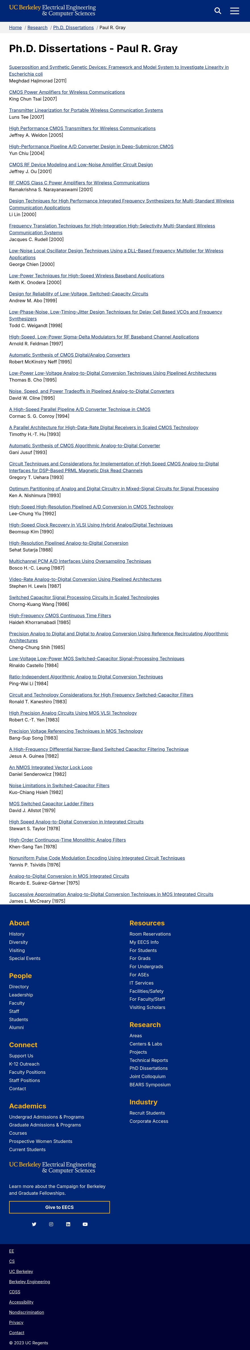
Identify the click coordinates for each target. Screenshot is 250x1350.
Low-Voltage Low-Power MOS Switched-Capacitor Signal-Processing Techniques (96, 658)
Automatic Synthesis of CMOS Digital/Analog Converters (69, 355)
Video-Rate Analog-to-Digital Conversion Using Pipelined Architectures (85, 579)
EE (11, 1251)
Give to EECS (59, 1207)
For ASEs (139, 975)
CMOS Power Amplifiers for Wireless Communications (67, 92)
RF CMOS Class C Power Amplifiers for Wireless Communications (79, 183)
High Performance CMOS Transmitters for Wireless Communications (82, 128)
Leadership (21, 995)
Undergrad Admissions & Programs (46, 1117)
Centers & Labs (146, 1044)
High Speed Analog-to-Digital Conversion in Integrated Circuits (76, 822)
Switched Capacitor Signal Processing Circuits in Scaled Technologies (84, 597)
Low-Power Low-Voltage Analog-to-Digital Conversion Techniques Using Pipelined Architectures (112, 373)
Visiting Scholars (147, 1007)
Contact (17, 1088)
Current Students (27, 1149)
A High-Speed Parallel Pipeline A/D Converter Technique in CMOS (80, 409)
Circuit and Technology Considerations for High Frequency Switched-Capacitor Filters (101, 695)
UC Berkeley (21, 1271)
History (16, 934)
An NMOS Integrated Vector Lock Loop (50, 767)
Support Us (21, 1056)
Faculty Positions (27, 1072)
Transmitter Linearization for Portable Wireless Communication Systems (86, 110)
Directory (19, 986)
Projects (138, 1052)
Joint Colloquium (148, 1076)
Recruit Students (147, 1113)
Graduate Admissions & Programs (45, 1125)
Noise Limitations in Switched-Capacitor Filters (59, 785)
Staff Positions (24, 1080)
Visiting (17, 950)
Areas (136, 1035)
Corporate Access (149, 1121)
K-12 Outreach (24, 1064)
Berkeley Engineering (29, 1281)
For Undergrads (146, 966)
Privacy (16, 1322)
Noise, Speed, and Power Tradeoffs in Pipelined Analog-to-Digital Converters (91, 391)
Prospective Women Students (40, 1141)
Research (38, 27)
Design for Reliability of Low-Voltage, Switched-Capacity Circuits (78, 294)
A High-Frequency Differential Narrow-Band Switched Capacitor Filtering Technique (99, 749)
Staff (14, 1011)
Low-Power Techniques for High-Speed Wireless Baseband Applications (86, 275)
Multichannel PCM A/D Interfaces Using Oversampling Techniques (80, 561)
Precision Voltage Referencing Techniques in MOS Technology (76, 731)
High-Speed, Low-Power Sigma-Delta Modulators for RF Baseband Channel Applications (104, 337)
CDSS (14, 1291)
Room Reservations (150, 934)
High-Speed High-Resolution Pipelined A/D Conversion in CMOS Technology (91, 507)
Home (15, 27)
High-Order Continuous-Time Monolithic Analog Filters (67, 840)
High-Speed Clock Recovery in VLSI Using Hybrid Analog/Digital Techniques (91, 525)
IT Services (142, 983)
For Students (143, 950)
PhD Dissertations (149, 1068)
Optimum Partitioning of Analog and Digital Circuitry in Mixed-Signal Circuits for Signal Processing (114, 488)
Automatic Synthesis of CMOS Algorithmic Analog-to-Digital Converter (84, 445)
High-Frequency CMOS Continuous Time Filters (60, 615)
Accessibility (21, 1302)
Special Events (24, 958)
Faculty (17, 1003)
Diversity (18, 942)
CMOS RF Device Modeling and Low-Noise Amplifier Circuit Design (81, 164)
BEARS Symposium (150, 1084)
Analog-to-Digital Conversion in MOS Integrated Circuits (69, 876)
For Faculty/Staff (147, 999)
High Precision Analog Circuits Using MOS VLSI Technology (73, 713)
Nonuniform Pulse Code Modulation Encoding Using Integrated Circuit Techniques (97, 858)
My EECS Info (144, 942)
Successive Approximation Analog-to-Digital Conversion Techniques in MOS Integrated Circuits (111, 894)
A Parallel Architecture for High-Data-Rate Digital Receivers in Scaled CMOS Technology (103, 427)
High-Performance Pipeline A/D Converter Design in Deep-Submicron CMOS (91, 146)
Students (18, 1019)
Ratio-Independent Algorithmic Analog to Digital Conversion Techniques (86, 677)
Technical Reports (149, 1060)
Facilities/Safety (147, 991)
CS (12, 1261)
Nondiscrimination (26, 1312)
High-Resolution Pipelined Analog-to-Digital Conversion (68, 543)
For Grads (140, 958)
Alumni (16, 1027)
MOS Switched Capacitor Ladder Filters (51, 803)
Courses (18, 1133)
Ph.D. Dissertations (73, 27)
